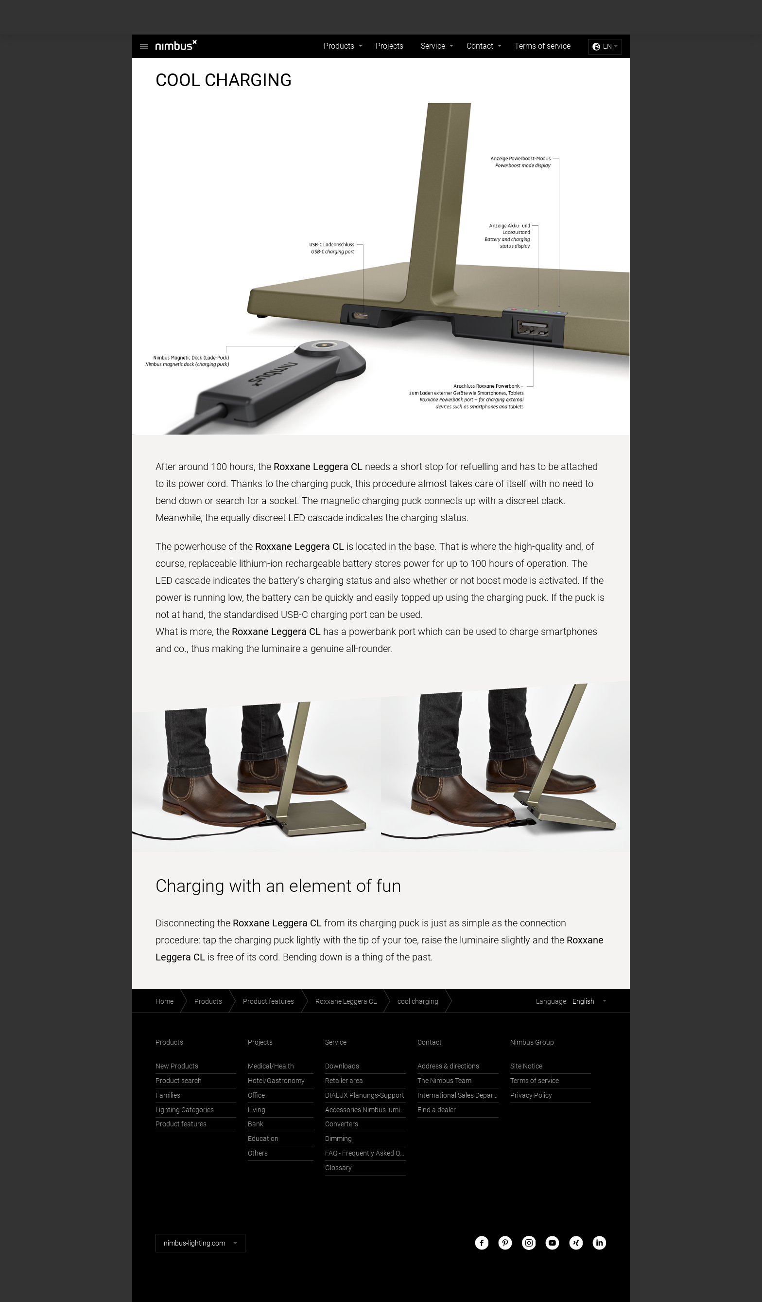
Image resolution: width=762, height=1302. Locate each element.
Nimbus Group (532, 1042)
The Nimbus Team (444, 1081)
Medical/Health (271, 1066)
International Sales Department (457, 1095)
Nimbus (144, 41)
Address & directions (448, 1066)
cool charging (418, 1001)
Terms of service (543, 46)
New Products (177, 1066)
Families (168, 1095)
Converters (341, 1124)
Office (256, 1095)
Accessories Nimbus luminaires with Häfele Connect (365, 1110)
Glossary (338, 1168)
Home (164, 1001)
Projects (389, 46)
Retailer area (344, 1081)
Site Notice (526, 1066)
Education (263, 1139)
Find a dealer (436, 1110)
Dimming (338, 1139)
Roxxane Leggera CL (346, 1001)
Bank (255, 1124)
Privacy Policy (531, 1095)
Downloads (342, 1066)
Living (256, 1110)
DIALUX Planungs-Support (364, 1095)
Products (339, 46)
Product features (268, 1001)
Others (258, 1153)
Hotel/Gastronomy (276, 1081)
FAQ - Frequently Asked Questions (365, 1153)
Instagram (528, 1243)
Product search (179, 1081)
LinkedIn (599, 1243)
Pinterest (505, 1243)
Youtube (552, 1243)
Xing (576, 1243)
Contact (480, 46)
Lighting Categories (185, 1110)
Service (433, 46)
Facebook (481, 1243)
